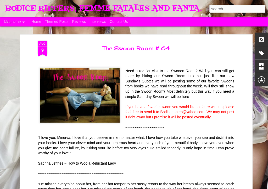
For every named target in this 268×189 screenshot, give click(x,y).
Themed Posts (56, 21)
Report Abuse (232, 186)
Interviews (98, 21)
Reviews (79, 21)
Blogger (216, 186)
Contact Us (119, 21)
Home (36, 21)
